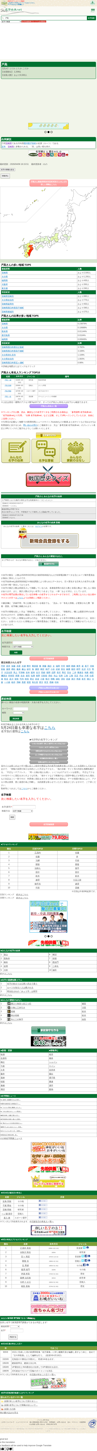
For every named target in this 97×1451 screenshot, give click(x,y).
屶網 (38, 860)
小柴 (42, 679)
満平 (51, 1082)
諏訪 (49, 666)
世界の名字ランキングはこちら (48, 762)
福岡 (58, 666)
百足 (76, 676)
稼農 (68, 669)
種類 (4, 713)
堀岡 (48, 672)
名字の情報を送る (7, 170)
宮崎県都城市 (8, 312)
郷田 (84, 1000)
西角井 (7, 955)
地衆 (86, 672)
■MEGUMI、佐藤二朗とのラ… (10, 1112)
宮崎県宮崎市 (8, 296)
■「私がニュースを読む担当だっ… (11, 1119)
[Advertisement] (48, 41)
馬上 (15, 672)
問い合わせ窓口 (30, 425)
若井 (8, 666)
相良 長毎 (25, 1283)
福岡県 (5, 280)
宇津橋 (22, 672)
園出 (51, 1070)
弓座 (3, 1062)
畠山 (6, 951)
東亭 (78, 666)
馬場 (78, 679)
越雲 (38, 880)
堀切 (73, 669)
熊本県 (5, 331)
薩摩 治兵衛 (25, 1274)
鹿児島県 (6, 335)
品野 (54, 672)
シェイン (53, 1059)
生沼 (84, 669)
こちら (20, 598)
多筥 (84, 679)
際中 (29, 666)
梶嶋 (73, 666)
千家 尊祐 (7, 1202)
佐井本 (52, 1066)
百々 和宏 (25, 1253)
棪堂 (51, 1051)
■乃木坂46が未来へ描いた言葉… (11, 1115)
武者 (58, 669)
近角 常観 (7, 1198)
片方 (89, 669)
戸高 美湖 (8, 385)
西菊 (17, 676)
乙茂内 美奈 (25, 1245)
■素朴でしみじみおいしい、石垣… (11, 1123)
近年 (4, 147)
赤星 (19, 666)
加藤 (13, 666)
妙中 (29, 669)
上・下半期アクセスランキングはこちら (48, 755)
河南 (92, 666)
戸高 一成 (8, 380)
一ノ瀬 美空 (7, 1210)
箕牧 (17, 679)
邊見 (28, 676)
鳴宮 (42, 669)
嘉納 (3, 1074)
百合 (69, 672)
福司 (55, 967)
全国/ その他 (8, 1405)
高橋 (77, 888)
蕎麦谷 (80, 672)
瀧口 (89, 679)
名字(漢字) (6, 643)
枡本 (57, 682)
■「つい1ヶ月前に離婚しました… (11, 1104)
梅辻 (3, 1059)
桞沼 (55, 951)
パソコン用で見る (43, 1416)
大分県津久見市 (9, 355)
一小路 (7, 682)
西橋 (52, 682)
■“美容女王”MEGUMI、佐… (9, 1131)
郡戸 (30, 143)
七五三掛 (77, 880)
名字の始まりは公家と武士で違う (22, 980)
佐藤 (77, 853)
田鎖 (43, 672)
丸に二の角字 (16, 1016)
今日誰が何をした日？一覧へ (42, 1371)
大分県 (5, 277)
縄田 (92, 672)
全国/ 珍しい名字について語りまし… (19, 1398)
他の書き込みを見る (9, 1409)
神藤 (44, 666)
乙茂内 (38, 853)
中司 (63, 666)
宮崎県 (9, 143)
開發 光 (25, 1258)
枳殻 (27, 679)
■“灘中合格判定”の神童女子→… (10, 1100)
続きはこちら (22, 894)
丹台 (81, 676)
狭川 (47, 679)
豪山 (24, 669)
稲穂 (12, 1008)
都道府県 (5, 1323)
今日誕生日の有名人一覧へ (49, 758)
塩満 (33, 676)
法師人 (38, 868)
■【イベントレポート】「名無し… (11, 1127)
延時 (33, 672)
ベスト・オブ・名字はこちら (49, 747)
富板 (3, 669)
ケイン (52, 1062)
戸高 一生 (8, 396)
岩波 (37, 679)
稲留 (3, 1078)
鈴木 (38, 876)
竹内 (22, 679)
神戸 (47, 669)
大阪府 (5, 284)
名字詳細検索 (48, 658)
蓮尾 (8, 669)
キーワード (7, 709)
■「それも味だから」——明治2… (11, 1108)
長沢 (59, 672)
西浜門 (56, 959)
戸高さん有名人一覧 (49, 406)
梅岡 (68, 666)
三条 (66, 676)
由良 (84, 1016)
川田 (84, 1004)
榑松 (13, 669)
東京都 (5, 288)
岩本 (28, 672)
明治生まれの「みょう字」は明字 (22, 988)
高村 (34, 143)
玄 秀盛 (25, 1262)
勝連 (51, 1078)
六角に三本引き (17, 1004)
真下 (87, 666)
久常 (3, 1066)
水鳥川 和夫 (25, 1249)
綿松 (58, 679)
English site (51, 1421)
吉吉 (23, 676)
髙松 (50, 676)
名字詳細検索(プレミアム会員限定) (34, 21)
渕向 (63, 679)
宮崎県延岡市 (8, 304)
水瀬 (24, 666)
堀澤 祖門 (25, 1266)
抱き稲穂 (14, 1012)
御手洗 (38, 884)
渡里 (29, 682)
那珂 (26, 143)
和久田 (35, 682)
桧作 (13, 682)
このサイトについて (7, 1419)
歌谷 (6, 679)
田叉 (46, 682)
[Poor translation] (9, 1446)
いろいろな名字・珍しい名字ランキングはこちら (48, 744)
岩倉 (68, 679)
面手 (77, 868)
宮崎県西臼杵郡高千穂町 (13, 308)
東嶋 (3, 1082)
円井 (3, 666)
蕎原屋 (35, 666)
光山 (56, 676)
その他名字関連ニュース (11, 1135)
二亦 (74, 672)
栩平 (78, 669)
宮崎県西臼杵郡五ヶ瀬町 (13, 363)
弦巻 (61, 676)
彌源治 (4, 676)
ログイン (38, 526)
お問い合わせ (61, 1419)
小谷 (53, 669)
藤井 (3, 1070)
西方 (41, 682)
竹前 (77, 860)
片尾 (86, 676)
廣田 (37, 669)
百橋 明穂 (7, 1206)
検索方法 (6, 646)
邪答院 (11, 676)
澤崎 (19, 682)
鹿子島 (52, 1074)
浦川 (73, 679)
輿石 (64, 672)
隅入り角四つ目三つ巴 (20, 1000)
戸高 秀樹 (8, 391)
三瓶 (71, 676)
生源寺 (4, 1055)
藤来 (19, 669)
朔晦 (53, 679)
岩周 (6, 963)
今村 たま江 (25, 1279)
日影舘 (44, 676)
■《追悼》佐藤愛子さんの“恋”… (10, 1096)
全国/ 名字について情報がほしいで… (19, 1402)
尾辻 (32, 679)
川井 (6, 967)
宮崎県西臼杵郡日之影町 (13, 347)
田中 (38, 872)
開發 (38, 864)
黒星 (24, 682)
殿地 (51, 1086)
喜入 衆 (7, 1214)
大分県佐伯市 (8, 300)
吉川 (38, 672)
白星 (92, 676)
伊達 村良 (25, 1270)
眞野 (38, 676)
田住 (63, 669)
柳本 (6, 959)
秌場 (55, 955)
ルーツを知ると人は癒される (20, 984)
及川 (11, 679)
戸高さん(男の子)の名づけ (48, 688)
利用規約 (52, 1419)
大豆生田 (8, 672)
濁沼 (3, 1086)
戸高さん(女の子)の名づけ (48, 692)
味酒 (3, 1051)
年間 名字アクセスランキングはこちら (49, 751)
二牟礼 (56, 963)
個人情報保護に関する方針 (39, 1419)
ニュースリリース (22, 1419)
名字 (3, 1327)
